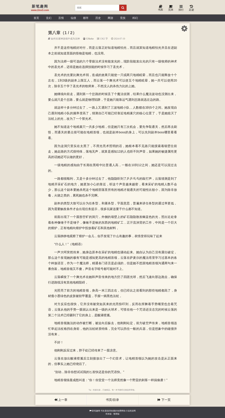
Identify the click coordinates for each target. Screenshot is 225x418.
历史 (98, 17)
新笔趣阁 (96, 411)
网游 (110, 17)
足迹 (191, 8)
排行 (181, 8)
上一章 (60, 400)
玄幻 (48, 17)
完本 (170, 8)
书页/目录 (112, 400)
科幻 (135, 17)
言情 (61, 17)
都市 (85, 17)
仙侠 (73, 17)
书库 (160, 8)
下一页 (164, 400)
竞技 (123, 17)
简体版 (108, 414)
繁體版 (116, 414)
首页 (36, 17)
